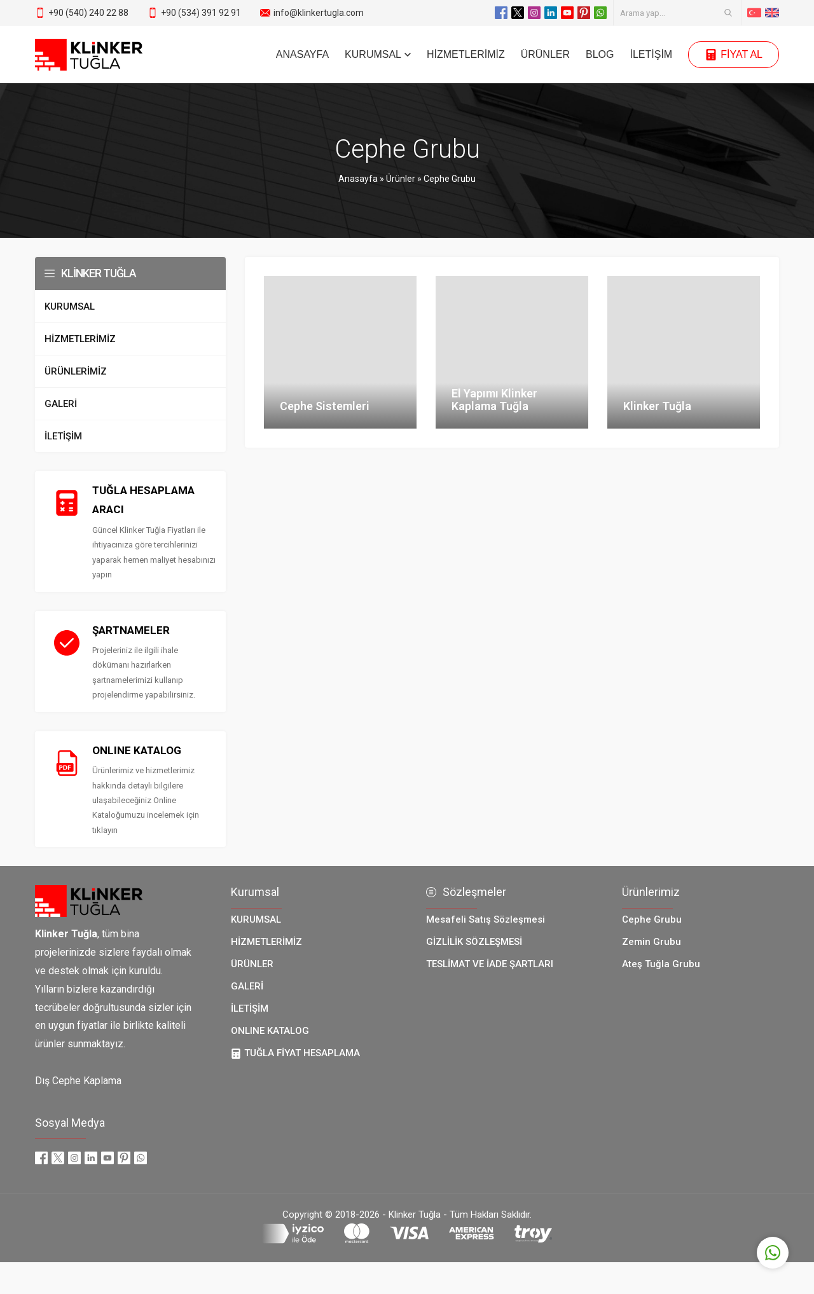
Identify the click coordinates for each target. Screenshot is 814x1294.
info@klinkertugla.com (318, 13)
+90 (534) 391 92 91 (201, 13)
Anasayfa (358, 179)
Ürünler (400, 179)
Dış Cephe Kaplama (78, 1081)
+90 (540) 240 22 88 (88, 13)
